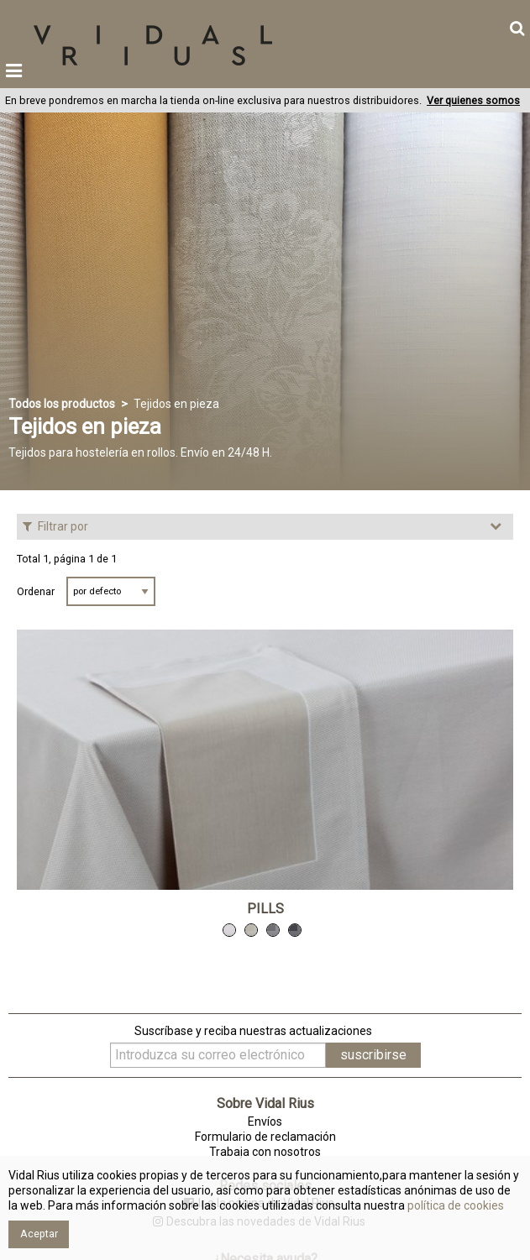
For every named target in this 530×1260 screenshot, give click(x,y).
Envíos (265, 1121)
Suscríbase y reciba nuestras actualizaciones (253, 1031)
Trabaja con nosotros (265, 1151)
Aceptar (39, 1233)
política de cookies (454, 1205)
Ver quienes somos (473, 100)
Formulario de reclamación (265, 1136)
